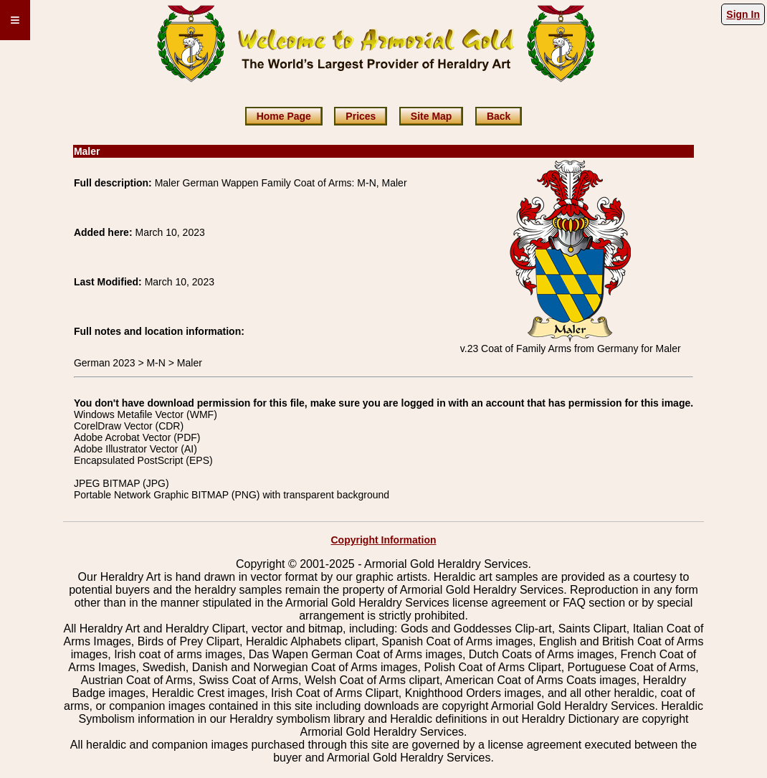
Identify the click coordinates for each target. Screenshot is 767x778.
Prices (361, 116)
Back (498, 116)
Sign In (743, 14)
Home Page (284, 116)
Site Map (431, 116)
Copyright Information (384, 540)
